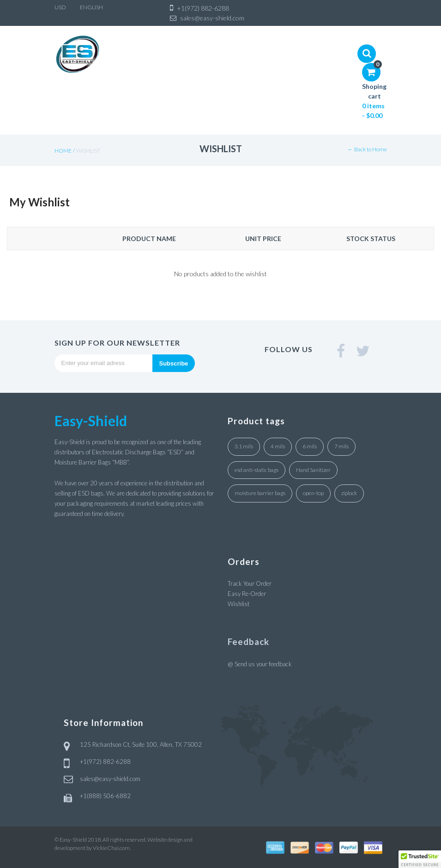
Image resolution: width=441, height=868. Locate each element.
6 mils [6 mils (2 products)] (309, 446)
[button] (420, 859)
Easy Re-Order (247, 593)
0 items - (373, 110)
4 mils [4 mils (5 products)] (278, 446)
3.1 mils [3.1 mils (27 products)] (244, 446)
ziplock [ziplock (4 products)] (349, 493)
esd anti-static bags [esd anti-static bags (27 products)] (256, 469)
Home (63, 150)
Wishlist (238, 604)
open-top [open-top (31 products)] (313, 493)
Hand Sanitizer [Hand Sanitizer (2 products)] (313, 469)
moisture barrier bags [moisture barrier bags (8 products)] (260, 493)
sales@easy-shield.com (110, 778)
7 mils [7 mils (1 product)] (341, 446)
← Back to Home (367, 149)
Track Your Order (250, 583)
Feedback (248, 641)
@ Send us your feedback (260, 664)
